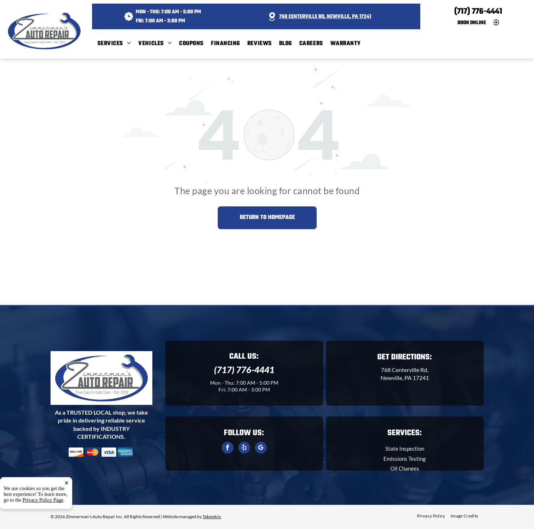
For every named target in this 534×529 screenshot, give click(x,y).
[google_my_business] (261, 448)
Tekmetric (212, 516)
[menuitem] (118, 44)
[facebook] (228, 448)
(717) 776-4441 (478, 11)
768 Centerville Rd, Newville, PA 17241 (325, 17)
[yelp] (244, 448)
